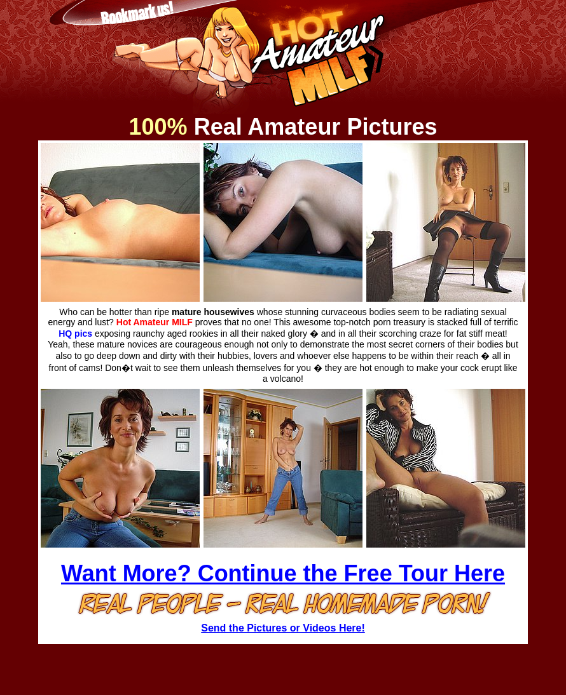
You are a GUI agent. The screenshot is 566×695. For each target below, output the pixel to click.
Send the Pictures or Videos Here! (283, 628)
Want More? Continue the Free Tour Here (283, 573)
